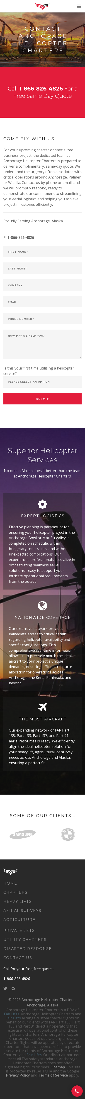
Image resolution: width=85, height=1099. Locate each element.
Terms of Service (53, 1075)
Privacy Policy (18, 1075)
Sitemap (58, 1067)
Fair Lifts (11, 1013)
